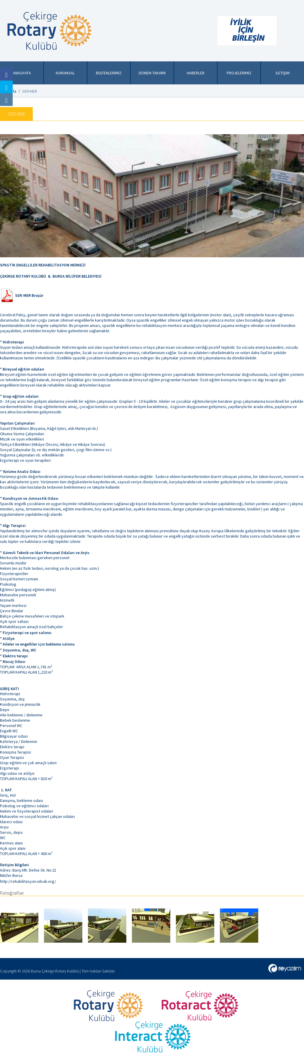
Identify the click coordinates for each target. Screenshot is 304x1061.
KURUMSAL (65, 73)
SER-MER (29, 91)
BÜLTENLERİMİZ (109, 73)
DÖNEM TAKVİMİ (152, 73)
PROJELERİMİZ (239, 73)
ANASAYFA (22, 73)
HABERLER (196, 73)
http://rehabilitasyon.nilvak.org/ (28, 881)
